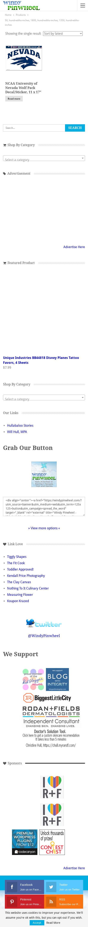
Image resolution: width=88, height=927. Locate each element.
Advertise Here (74, 247)
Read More (53, 922)
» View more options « (44, 528)
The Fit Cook (16, 563)
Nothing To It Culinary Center (28, 588)
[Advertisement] (24, 787)
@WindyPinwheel (44, 636)
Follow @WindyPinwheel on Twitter (44, 620)
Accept (37, 922)
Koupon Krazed (18, 601)
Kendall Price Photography (26, 576)
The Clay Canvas (19, 582)
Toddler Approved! (20, 569)
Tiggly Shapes (16, 557)
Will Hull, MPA (17, 432)
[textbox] (44, 159)
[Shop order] (63, 33)
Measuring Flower (20, 595)
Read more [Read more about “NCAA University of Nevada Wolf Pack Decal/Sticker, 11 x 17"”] (14, 98)
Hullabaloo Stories (20, 425)
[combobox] (44, 158)
